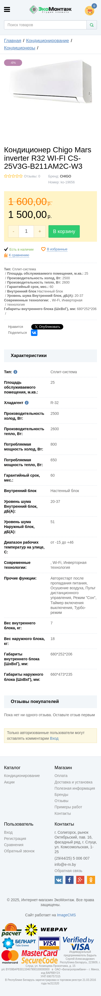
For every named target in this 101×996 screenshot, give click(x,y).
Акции (9, 782)
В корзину (64, 231)
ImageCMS (66, 915)
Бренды (61, 794)
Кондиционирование (47, 40)
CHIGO (65, 176)
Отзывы (61, 801)
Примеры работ (68, 807)
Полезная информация (75, 788)
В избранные (57, 249)
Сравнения (13, 845)
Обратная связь (68, 871)
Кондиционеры (19, 48)
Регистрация (15, 838)
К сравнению (19, 255)
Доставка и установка (74, 782)
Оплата (61, 775)
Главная (12, 40)
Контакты (63, 813)
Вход (54, 738)
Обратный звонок (19, 851)
